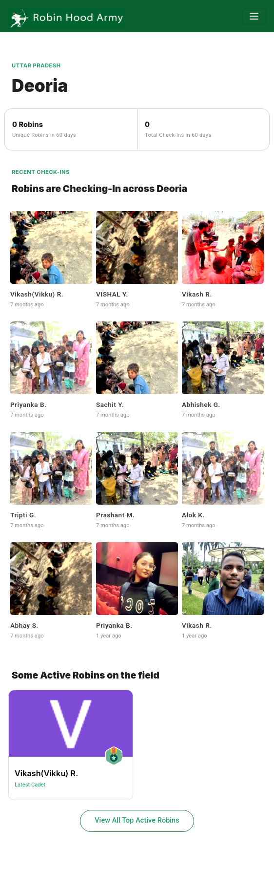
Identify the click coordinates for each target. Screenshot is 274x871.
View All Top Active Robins (137, 820)
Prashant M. (115, 515)
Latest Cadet (30, 785)
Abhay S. (24, 625)
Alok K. (193, 515)
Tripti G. (23, 515)
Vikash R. (197, 294)
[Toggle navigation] (254, 16)
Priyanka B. (28, 404)
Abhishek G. (201, 404)
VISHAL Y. (112, 294)
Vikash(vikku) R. (36, 294)
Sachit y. (110, 404)
